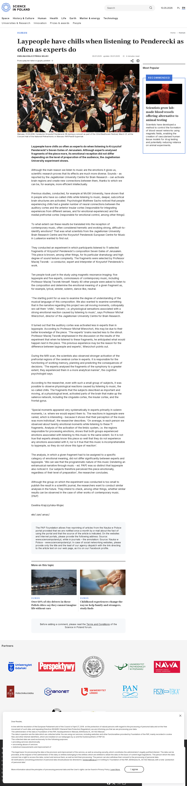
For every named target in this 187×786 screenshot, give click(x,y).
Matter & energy (90, 18)
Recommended (159, 77)
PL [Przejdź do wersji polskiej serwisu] (178, 8)
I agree (134, 769)
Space (5, 18)
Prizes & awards (59, 23)
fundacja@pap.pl (90, 760)
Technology (110, 18)
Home (173, 33)
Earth (73, 18)
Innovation (40, 23)
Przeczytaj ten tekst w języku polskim (33, 60)
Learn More (115, 769)
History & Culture (23, 18)
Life (63, 18)
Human (42, 18)
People (77, 23)
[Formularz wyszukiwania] (129, 8)
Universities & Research (16, 23)
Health (54, 18)
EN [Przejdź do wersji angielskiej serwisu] (183, 7)
